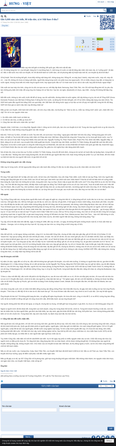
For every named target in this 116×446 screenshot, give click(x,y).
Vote (112, 39)
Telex (106, 386)
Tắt (101, 386)
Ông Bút (5, 26)
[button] (111, 10)
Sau (94, 16)
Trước (88, 16)
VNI (112, 386)
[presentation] (21, 419)
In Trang (2, 381)
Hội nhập (110, 2)
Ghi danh (101, 2)
